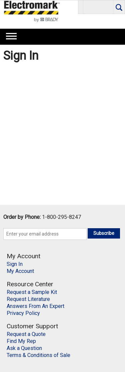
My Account (20, 271)
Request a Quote (26, 334)
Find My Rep (21, 341)
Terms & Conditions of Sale (38, 355)
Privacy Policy (23, 313)
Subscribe (103, 233)
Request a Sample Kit (32, 292)
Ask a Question (24, 348)
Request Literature (28, 299)
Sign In (15, 264)
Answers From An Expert (35, 306)
